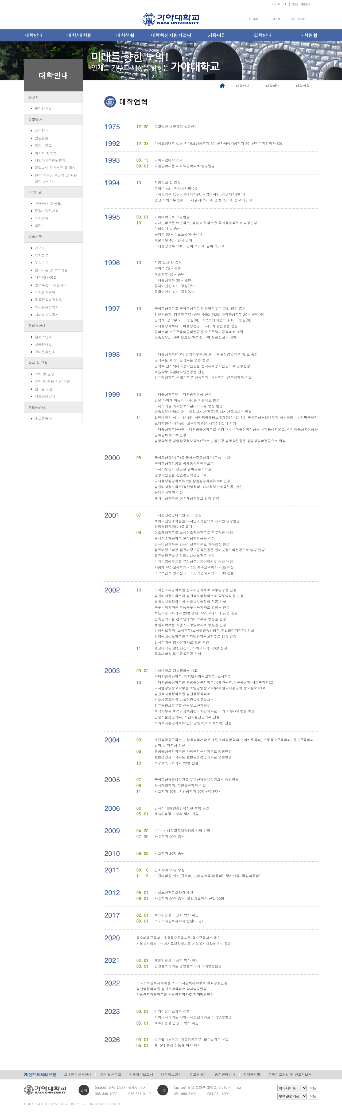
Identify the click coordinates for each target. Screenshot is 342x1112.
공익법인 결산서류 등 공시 (55, 167)
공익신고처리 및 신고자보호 (290, 1074)
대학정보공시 (171, 1074)
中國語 (305, 4)
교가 (38, 225)
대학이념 (35, 192)
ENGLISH (279, 4)
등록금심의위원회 (48, 299)
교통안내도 (43, 344)
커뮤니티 (217, 35)
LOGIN (275, 18)
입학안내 (263, 35)
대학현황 (308, 35)
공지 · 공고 (43, 145)
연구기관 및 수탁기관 (51, 270)
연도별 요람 (44, 388)
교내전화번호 (45, 351)
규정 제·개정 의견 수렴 (52, 381)
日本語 (293, 4)
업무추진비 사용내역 (51, 284)
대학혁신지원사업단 (170, 35)
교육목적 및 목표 (48, 203)
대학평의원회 (45, 292)
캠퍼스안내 (36, 325)
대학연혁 (41, 218)
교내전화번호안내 (77, 1074)
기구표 (40, 247)
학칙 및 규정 (38, 362)
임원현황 (41, 138)
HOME (254, 18)
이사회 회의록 (45, 152)
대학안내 (34, 35)
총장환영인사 (225, 1074)
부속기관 (41, 262)
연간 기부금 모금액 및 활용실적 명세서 (56, 178)
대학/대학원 (79, 35)
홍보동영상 (36, 407)
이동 (313, 1088)
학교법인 (35, 119)
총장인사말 (43, 108)
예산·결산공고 (110, 1074)
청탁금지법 (252, 1074)
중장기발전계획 (47, 210)
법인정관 (41, 130)
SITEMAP (298, 18)
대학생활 (125, 35)
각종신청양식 (45, 396)
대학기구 (35, 236)
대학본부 (41, 255)
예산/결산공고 (46, 277)
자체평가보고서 (47, 314)
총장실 (33, 97)
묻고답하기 (198, 1074)
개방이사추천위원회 (50, 160)
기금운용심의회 (47, 307)
